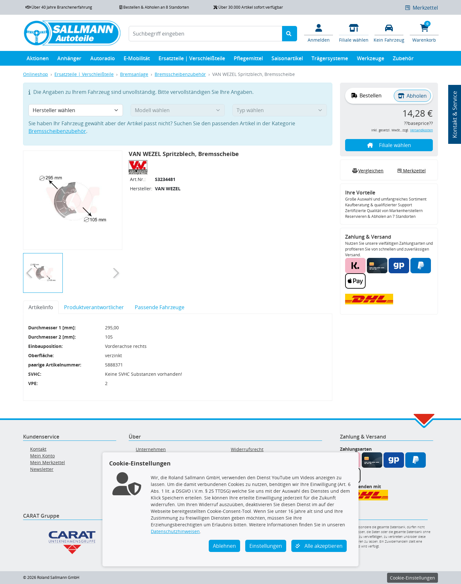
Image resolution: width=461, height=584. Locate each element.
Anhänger (69, 60)
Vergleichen (367, 171)
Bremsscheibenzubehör (180, 74)
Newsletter (41, 469)
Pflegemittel (248, 60)
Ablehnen (224, 545)
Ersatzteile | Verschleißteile (191, 60)
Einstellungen (265, 545)
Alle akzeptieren (319, 545)
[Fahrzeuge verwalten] (389, 32)
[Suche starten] (289, 33)
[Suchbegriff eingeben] (205, 33)
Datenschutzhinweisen (175, 531)
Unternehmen (151, 449)
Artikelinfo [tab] (40, 307)
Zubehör (403, 60)
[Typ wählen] (279, 110)
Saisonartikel (287, 60)
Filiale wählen (389, 145)
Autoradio (102, 60)
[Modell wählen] (178, 110)
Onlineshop (35, 74)
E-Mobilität (137, 60)
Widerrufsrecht (247, 449)
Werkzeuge (370, 60)
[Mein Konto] (318, 32)
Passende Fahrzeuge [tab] (159, 307)
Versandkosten (421, 130)
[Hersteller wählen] (75, 110)
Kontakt (38, 449)
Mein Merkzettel (47, 462)
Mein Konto (42, 456)
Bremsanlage (134, 74)
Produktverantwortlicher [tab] (94, 307)
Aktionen (38, 60)
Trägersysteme (329, 60)
